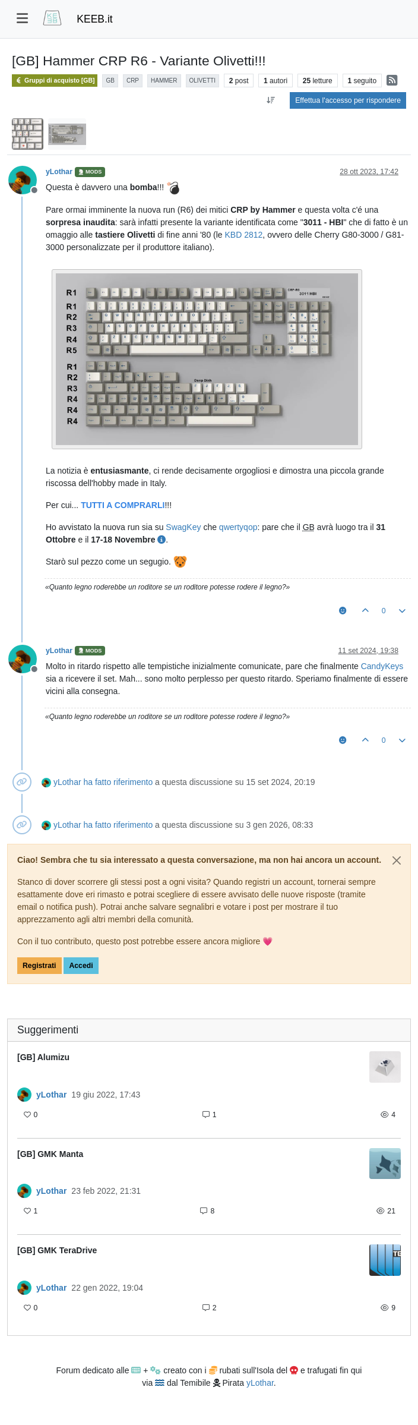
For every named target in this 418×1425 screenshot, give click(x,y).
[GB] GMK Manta (50, 1154)
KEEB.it (94, 19)
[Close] (396, 860)
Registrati (39, 965)
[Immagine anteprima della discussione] (385, 1067)
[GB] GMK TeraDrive (57, 1250)
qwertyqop (238, 527)
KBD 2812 (244, 234)
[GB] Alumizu (43, 1057)
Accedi (81, 965)
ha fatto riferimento (118, 782)
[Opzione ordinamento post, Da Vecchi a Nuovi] (270, 100)
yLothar (59, 172)
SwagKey (183, 527)
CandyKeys (382, 666)
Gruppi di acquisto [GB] (54, 80)
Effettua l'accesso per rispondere (348, 100)
